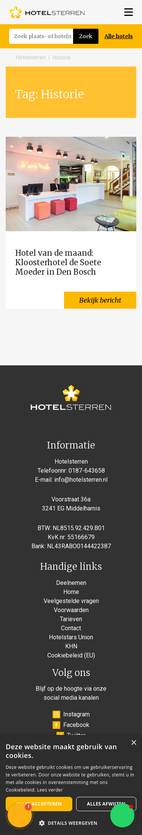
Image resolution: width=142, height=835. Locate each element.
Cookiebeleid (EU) (71, 655)
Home (71, 591)
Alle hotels (119, 36)
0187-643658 (87, 470)
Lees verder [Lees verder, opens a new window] (50, 790)
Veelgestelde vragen (71, 601)
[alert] (71, 785)
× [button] (133, 743)
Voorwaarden (71, 610)
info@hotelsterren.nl (81, 479)
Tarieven (71, 619)
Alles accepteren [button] (39, 804)
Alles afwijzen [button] (106, 804)
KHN (71, 646)
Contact (71, 628)
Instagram (71, 714)
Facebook (71, 725)
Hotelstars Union (71, 637)
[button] (122, 815)
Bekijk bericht (100, 300)
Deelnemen (71, 582)
